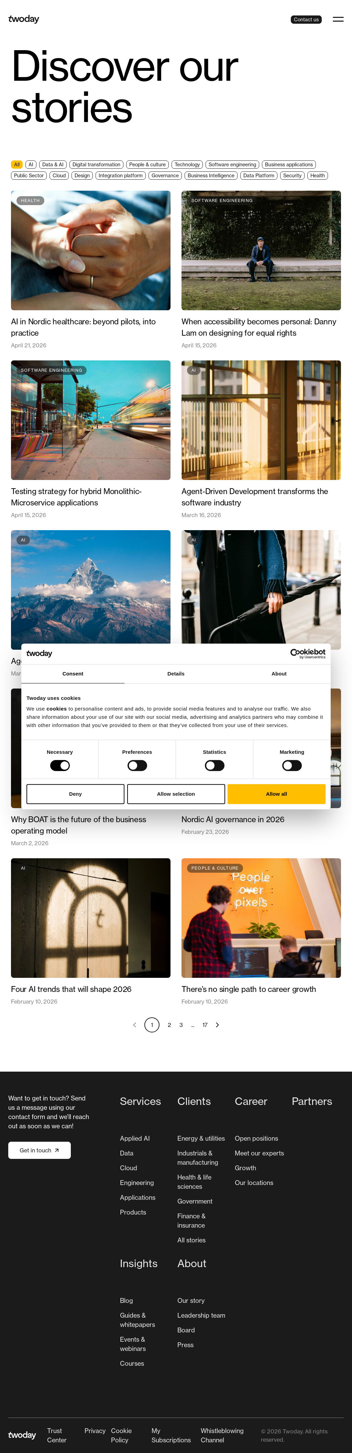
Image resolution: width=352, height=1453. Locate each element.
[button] (338, 19)
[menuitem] (146, 1172)
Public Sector (29, 175)
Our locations (254, 1182)
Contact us (306, 19)
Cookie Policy (121, 1435)
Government (194, 1201)
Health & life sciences (194, 1181)
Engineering (137, 1182)
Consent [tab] (73, 674)
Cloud (59, 175)
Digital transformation (96, 164)
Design (82, 175)
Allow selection (176, 794)
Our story (191, 1300)
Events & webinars (133, 1343)
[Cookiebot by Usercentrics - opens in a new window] (295, 654)
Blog (126, 1300)
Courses (132, 1363)
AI (31, 164)
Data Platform (258, 175)
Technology (187, 164)
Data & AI (53, 164)
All (17, 164)
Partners (312, 1101)
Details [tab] (176, 674)
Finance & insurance (191, 1220)
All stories (191, 1240)
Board (186, 1330)
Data (126, 1153)
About (192, 1263)
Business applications (289, 164)
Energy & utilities (201, 1138)
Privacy (95, 1430)
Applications (137, 1197)
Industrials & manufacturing (197, 1157)
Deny (75, 794)
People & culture (147, 164)
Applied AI (135, 1138)
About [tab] (279, 674)
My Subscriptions (171, 1435)
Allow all (276, 794)
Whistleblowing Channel (222, 1435)
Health (317, 175)
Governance (165, 175)
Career (251, 1101)
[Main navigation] (232, 1234)
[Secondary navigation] (154, 1435)
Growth (245, 1168)
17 (205, 1025)
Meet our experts (259, 1153)
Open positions (256, 1138)
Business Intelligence (211, 175)
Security (292, 175)
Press (185, 1345)
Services (140, 1101)
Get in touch (39, 1150)
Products (133, 1212)
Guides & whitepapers (137, 1319)
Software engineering (232, 164)
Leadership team (201, 1315)
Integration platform (121, 175)
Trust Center (57, 1435)
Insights (139, 1263)
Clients (194, 1101)
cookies (56, 709)
